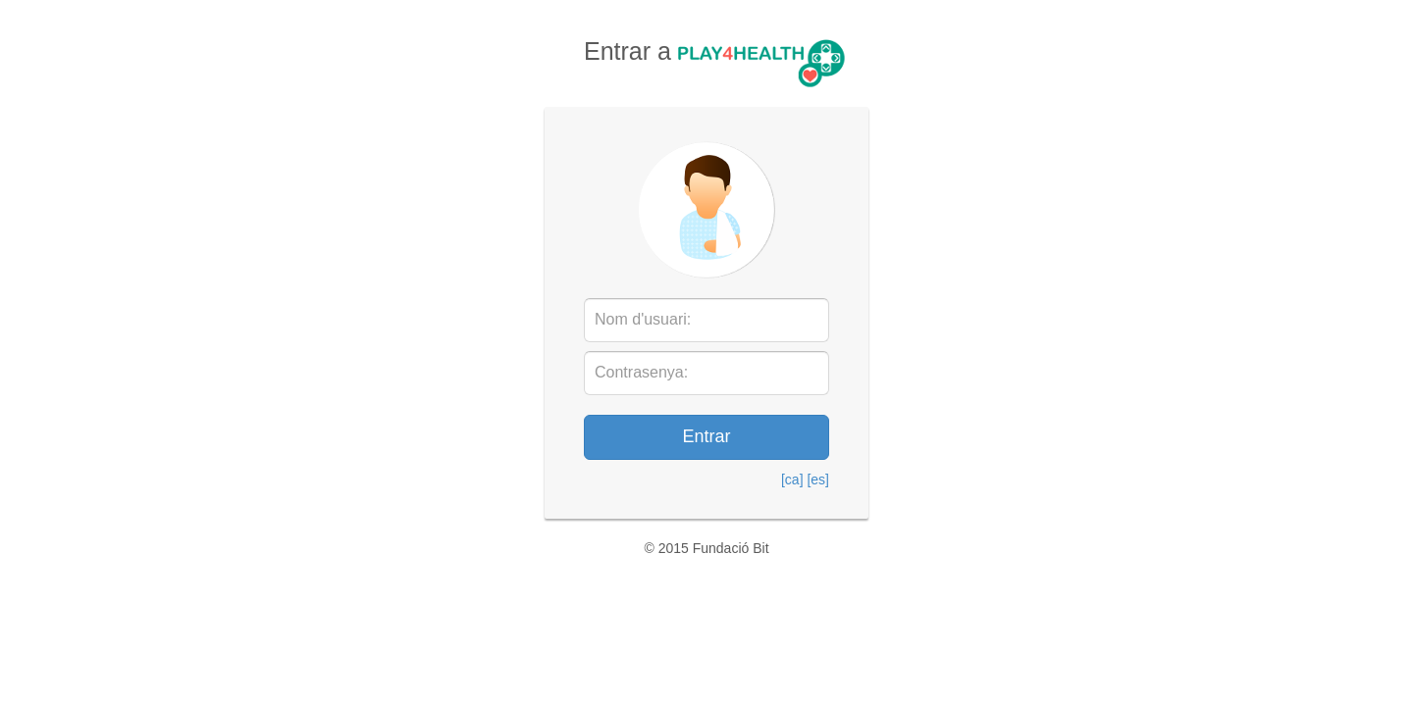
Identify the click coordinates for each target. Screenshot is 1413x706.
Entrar (706, 436)
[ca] (792, 479)
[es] (818, 479)
